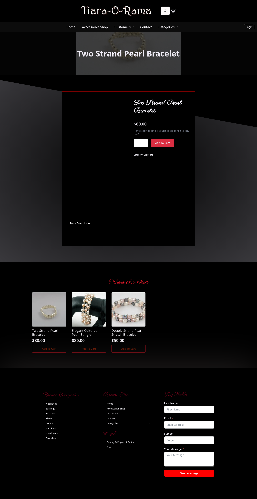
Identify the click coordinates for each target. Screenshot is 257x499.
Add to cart (162, 143)
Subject (168, 433)
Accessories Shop (95, 27)
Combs (49, 423)
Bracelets (148, 154)
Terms (110, 447)
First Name (171, 403)
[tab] (80, 223)
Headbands (52, 433)
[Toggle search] (165, 11)
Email (167, 418)
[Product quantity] (141, 143)
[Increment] (145, 142)
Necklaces (51, 403)
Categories (166, 27)
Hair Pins (51, 428)
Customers (122, 27)
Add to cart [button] (49, 349)
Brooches (51, 438)
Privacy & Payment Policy (120, 442)
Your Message (173, 449)
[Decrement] (136, 142)
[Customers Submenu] (134, 27)
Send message (189, 473)
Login (249, 27)
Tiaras (49, 418)
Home (70, 27)
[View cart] (173, 10)
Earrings (50, 408)
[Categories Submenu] (178, 27)
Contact (146, 27)
